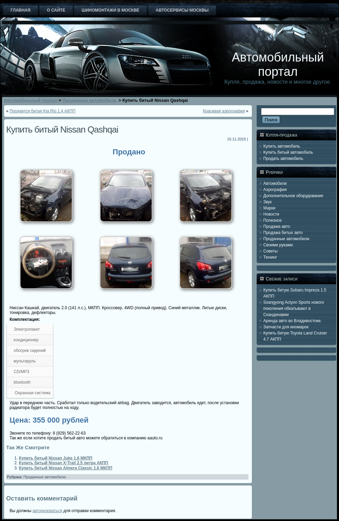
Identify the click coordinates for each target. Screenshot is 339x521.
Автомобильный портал (278, 64)
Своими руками (278, 245)
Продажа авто (276, 226)
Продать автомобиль (283, 158)
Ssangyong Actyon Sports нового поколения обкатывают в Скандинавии (293, 308)
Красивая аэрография (224, 111)
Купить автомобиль (281, 146)
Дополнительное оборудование (293, 195)
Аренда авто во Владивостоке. (292, 320)
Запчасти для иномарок (286, 327)
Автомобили (275, 183)
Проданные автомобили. (45, 477)
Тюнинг (270, 257)
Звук (267, 202)
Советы (270, 251)
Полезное (272, 220)
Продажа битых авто (283, 232)
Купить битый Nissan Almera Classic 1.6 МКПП (65, 468)
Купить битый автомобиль (288, 152)
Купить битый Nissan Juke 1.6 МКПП (55, 458)
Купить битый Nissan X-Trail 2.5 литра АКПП (63, 463)
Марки (269, 208)
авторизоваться (47, 510)
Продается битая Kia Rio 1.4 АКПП (43, 111)
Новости (271, 214)
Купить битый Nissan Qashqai (62, 129)
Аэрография (275, 189)
